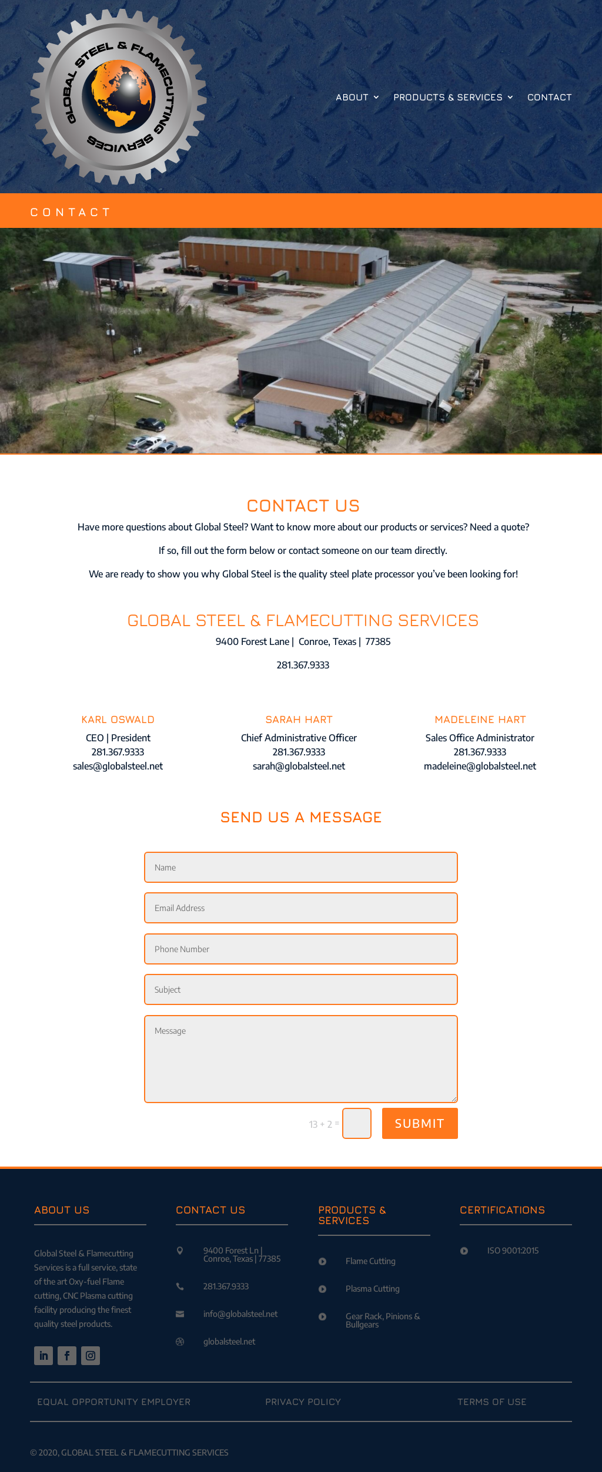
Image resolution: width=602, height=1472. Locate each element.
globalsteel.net (229, 1341)
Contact (549, 97)
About (352, 97)
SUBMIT (420, 1122)
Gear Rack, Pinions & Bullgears (383, 1320)
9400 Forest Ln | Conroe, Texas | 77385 (241, 1254)
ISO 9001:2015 (513, 1250)
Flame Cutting (371, 1261)
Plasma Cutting (373, 1288)
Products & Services (448, 97)
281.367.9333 (226, 1286)
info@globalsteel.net (240, 1314)
